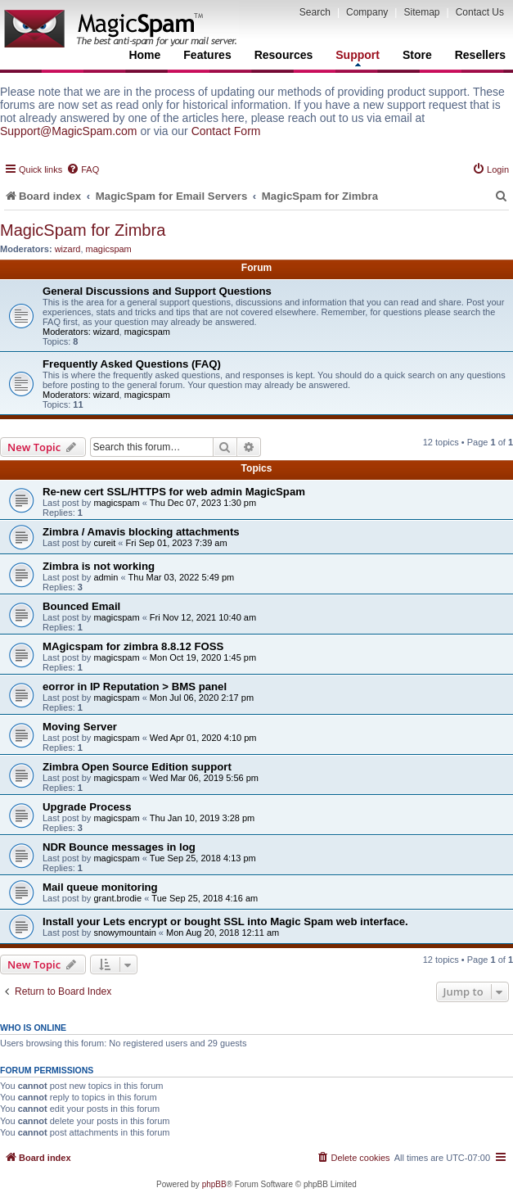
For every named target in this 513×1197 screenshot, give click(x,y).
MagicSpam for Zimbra (82, 230)
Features (207, 54)
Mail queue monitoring (100, 887)
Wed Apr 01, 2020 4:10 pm (203, 738)
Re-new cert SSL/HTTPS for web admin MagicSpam (174, 492)
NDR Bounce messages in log (119, 847)
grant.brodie (117, 898)
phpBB (214, 1184)
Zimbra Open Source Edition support (137, 767)
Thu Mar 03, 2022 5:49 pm (181, 577)
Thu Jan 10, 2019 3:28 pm (202, 818)
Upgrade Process (87, 807)
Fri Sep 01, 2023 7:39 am (176, 543)
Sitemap (421, 12)
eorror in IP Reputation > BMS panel (135, 686)
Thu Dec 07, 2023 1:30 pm (203, 503)
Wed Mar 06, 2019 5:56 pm (204, 778)
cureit (104, 543)
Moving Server (80, 726)
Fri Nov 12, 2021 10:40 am (203, 617)
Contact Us (480, 12)
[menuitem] (82, 169)
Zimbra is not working (99, 566)
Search (315, 12)
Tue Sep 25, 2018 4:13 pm (203, 858)
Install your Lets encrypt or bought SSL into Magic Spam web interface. (225, 921)
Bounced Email (81, 606)
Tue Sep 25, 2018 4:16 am (204, 898)
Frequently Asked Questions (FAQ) (132, 364)
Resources (283, 54)
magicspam (109, 249)
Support (357, 57)
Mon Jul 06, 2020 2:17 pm (202, 697)
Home (144, 54)
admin (105, 577)
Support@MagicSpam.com (68, 131)
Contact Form (226, 131)
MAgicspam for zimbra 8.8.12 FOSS (133, 646)
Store (417, 54)
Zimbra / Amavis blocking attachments (141, 532)
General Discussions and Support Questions (157, 291)
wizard (68, 249)
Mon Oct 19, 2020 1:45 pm (203, 657)
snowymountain (124, 932)
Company (367, 12)
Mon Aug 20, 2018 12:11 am (222, 932)
